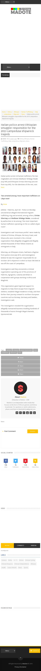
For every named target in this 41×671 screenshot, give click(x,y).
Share (20, 362)
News (23, 114)
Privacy (17, 667)
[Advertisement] (20, 40)
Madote (25, 663)
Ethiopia (16, 112)
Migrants (16, 114)
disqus (32, 431)
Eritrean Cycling (30, 560)
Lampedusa (7, 114)
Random (33, 545)
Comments (20, 545)
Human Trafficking (27, 112)
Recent (7, 545)
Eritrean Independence (22, 564)
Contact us (34, 650)
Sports (26, 567)
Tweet (20, 357)
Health (4, 567)
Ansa (5, 204)
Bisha (10, 560)
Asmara (4, 560)
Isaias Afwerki (12, 567)
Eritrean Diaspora (7, 564)
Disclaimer (23, 667)
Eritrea (10, 112)
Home (4, 112)
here (2, 187)
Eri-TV (15, 560)
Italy (36, 112)
